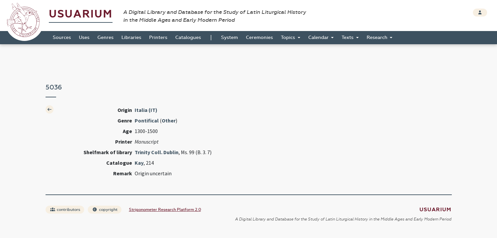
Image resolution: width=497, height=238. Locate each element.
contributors (65, 209)
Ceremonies (259, 37)
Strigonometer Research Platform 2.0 (165, 209)
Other (169, 120)
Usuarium (81, 14)
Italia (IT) (146, 110)
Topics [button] (288, 37)
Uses (84, 37)
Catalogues (188, 37)
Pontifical (147, 120)
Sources (62, 37)
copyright (104, 209)
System (229, 37)
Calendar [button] (319, 37)
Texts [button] (348, 37)
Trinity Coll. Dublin (157, 152)
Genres (105, 37)
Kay (139, 162)
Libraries (131, 37)
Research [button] (378, 37)
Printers (158, 37)
